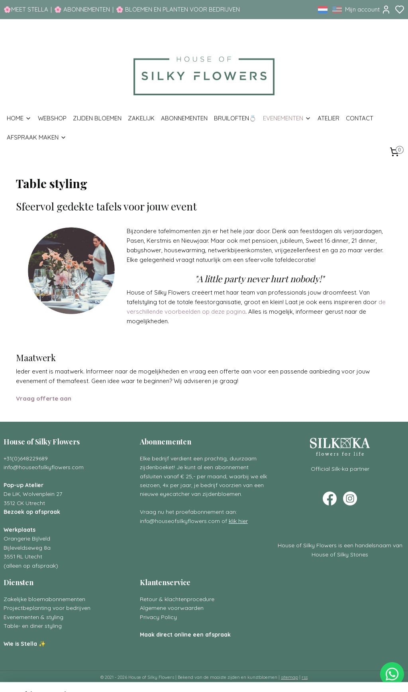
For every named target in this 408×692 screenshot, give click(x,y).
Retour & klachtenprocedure (177, 599)
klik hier (238, 520)
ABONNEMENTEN (184, 118)
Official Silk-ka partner (340, 468)
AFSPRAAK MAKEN (37, 137)
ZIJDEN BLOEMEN (97, 118)
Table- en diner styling (33, 625)
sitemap (289, 677)
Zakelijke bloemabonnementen (44, 599)
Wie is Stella (20, 643)
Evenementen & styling (33, 616)
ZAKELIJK (141, 118)
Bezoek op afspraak (32, 511)
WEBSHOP (52, 118)
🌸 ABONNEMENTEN (82, 9)
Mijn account (368, 9)
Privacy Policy (158, 616)
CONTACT (359, 118)
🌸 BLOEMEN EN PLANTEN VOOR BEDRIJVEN (178, 9)
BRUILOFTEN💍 (235, 118)
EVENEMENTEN (287, 118)
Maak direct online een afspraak (185, 634)
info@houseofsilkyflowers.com (44, 467)
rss (305, 677)
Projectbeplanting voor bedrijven (47, 607)
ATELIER (328, 118)
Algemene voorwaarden (172, 607)
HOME (19, 118)
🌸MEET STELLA (26, 9)
